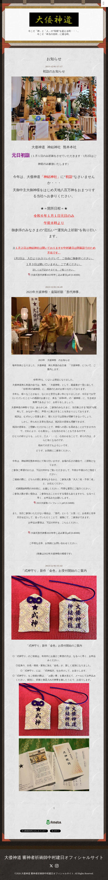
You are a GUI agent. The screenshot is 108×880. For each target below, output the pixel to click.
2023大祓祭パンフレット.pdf (51, 503)
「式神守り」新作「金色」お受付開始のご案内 (54, 570)
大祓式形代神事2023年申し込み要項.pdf (50, 275)
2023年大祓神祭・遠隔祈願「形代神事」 (54, 292)
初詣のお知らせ (54, 71)
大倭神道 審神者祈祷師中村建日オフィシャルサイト (54, 857)
